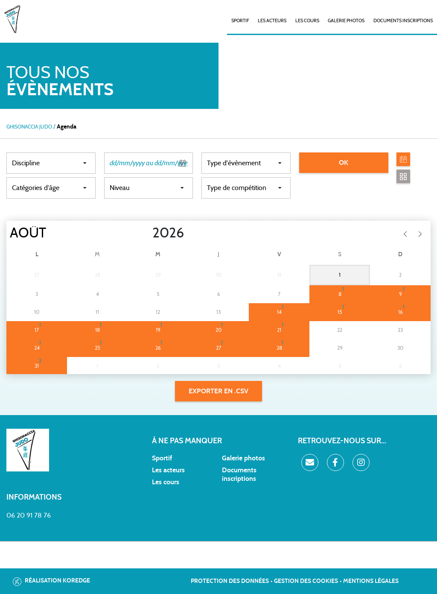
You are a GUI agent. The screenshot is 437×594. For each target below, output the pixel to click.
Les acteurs (272, 20)
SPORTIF (240, 20)
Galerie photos (346, 20)
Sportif (162, 458)
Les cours (307, 20)
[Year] (145, 233)
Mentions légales (371, 581)
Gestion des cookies (306, 581)
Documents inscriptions (403, 20)
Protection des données (230, 581)
